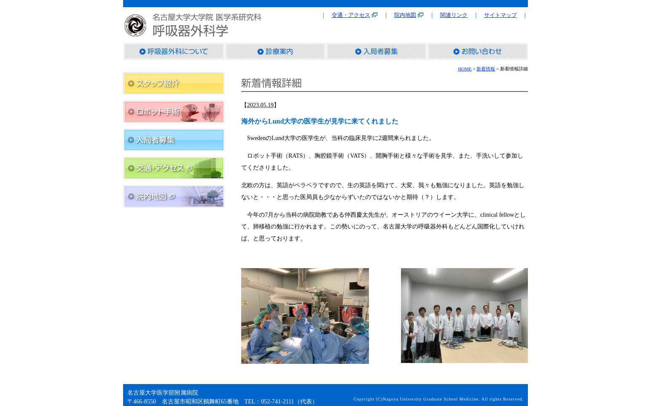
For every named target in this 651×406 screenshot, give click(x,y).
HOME (464, 68)
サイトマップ (500, 15)
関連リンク (454, 15)
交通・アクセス (351, 15)
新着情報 (485, 68)
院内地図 (405, 15)
